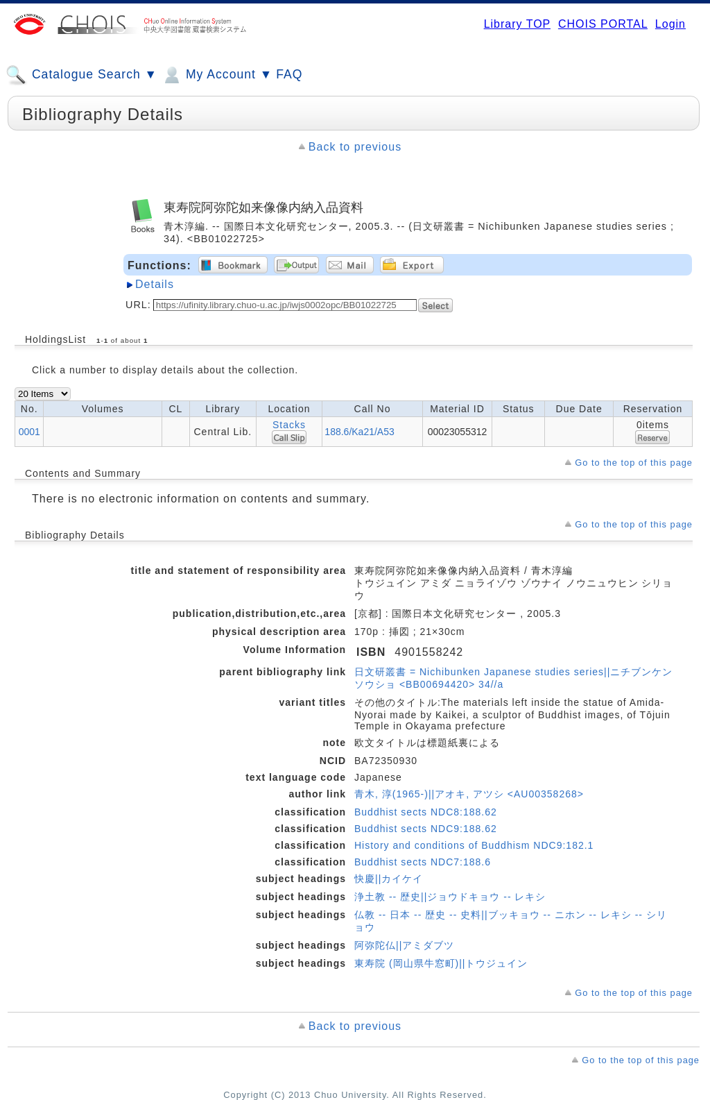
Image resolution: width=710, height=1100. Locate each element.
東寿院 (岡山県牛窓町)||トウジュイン (441, 963)
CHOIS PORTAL (603, 24)
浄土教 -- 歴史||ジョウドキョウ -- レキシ (450, 896)
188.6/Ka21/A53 (359, 431)
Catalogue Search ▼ (81, 75)
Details (154, 284)
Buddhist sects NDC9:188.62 (425, 828)
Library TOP (517, 24)
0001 (29, 431)
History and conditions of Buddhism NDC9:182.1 (474, 845)
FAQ (289, 74)
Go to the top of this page (634, 462)
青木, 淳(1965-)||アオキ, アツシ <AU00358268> (469, 793)
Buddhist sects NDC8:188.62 (425, 812)
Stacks (289, 424)
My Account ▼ (216, 75)
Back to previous (355, 147)
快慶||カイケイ (388, 878)
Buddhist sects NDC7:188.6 (422, 862)
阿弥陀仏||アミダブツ (404, 945)
